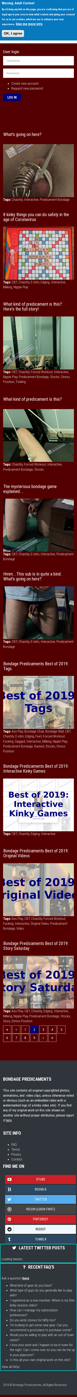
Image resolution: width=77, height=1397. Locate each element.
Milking (7, 287)
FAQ (14, 1144)
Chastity (17, 199)
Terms (15, 1149)
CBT (14, 282)
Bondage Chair (34, 731)
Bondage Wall (54, 731)
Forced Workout (42, 372)
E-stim (35, 282)
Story (6, 1021)
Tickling (21, 382)
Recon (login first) (30, 1209)
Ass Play (17, 731)
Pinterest (26, 1219)
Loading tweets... (13, 1259)
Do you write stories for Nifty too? (33, 1320)
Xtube (25, 1179)
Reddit (25, 1229)
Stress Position (21, 1021)
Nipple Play (21, 287)
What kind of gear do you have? (31, 1285)
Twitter (26, 1199)
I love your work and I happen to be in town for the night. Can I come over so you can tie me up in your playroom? (42, 1350)
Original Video (40, 923)
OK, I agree (13, 33)
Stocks (55, 377)
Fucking (8, 741)
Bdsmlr (25, 1189)
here (9, 1120)
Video (20, 928)
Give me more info (29, 24)
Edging (45, 282)
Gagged (20, 741)
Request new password (27, 88)
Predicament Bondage (55, 199)
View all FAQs (11, 1367)
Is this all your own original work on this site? (40, 1360)
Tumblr (25, 1239)
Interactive (31, 199)
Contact (16, 1159)
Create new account (25, 83)
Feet (38, 736)
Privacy (16, 1154)
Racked (39, 746)
